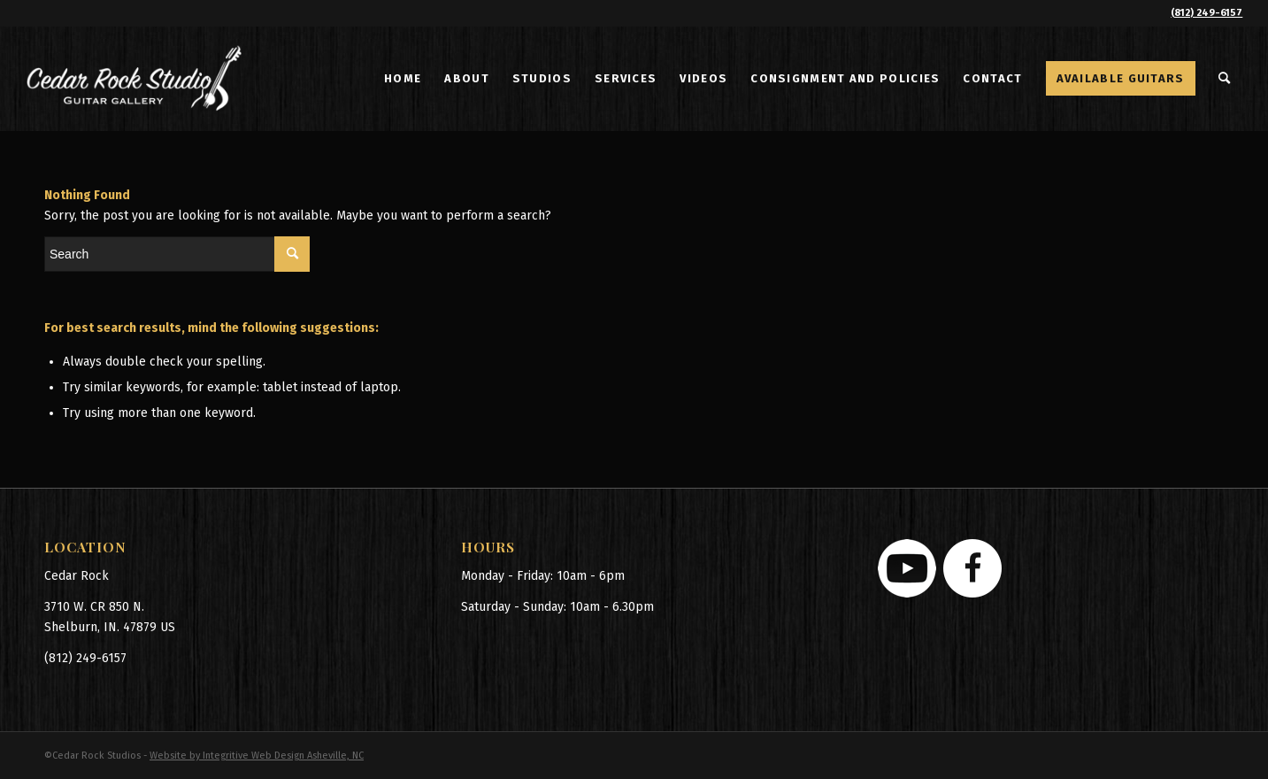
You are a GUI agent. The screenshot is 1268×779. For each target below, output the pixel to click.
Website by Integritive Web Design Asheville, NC (257, 755)
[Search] (1225, 79)
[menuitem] (403, 79)
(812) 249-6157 (1206, 13)
